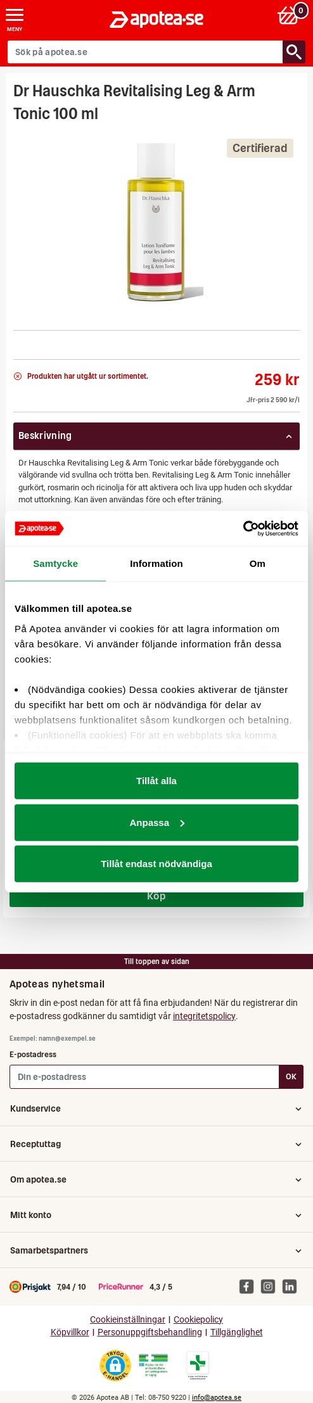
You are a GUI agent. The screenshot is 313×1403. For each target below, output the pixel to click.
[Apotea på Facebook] (249, 1285)
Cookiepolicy (198, 1319)
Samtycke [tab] (55, 563)
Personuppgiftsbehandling (150, 1332)
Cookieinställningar (127, 1319)
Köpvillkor (70, 1332)
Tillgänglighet (236, 1332)
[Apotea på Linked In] (292, 1285)
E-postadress (33, 1054)
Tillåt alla (156, 780)
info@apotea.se (216, 1397)
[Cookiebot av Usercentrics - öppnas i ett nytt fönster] (243, 528)
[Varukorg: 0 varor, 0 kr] (289, 15)
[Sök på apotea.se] (145, 52)
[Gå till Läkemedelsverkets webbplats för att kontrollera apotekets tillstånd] (153, 1365)
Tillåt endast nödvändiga (156, 863)
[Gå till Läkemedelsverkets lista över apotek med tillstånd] (198, 1366)
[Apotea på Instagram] (271, 1285)
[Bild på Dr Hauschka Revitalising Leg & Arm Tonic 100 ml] (156, 222)
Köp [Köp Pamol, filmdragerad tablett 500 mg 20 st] (156, 895)
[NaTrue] (14, 341)
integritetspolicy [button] (204, 1016)
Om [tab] (257, 563)
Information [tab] (156, 563)
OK (291, 1076)
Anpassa (156, 821)
